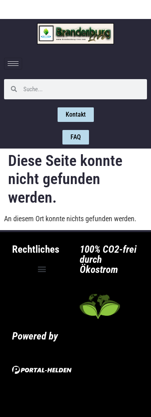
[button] (41, 269)
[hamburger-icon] (13, 63)
